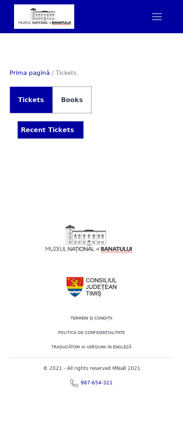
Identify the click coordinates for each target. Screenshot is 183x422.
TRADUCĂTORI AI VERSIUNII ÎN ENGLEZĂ (91, 347)
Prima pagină (30, 72)
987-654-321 (97, 383)
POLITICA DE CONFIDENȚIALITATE (91, 332)
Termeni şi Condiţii (91, 318)
